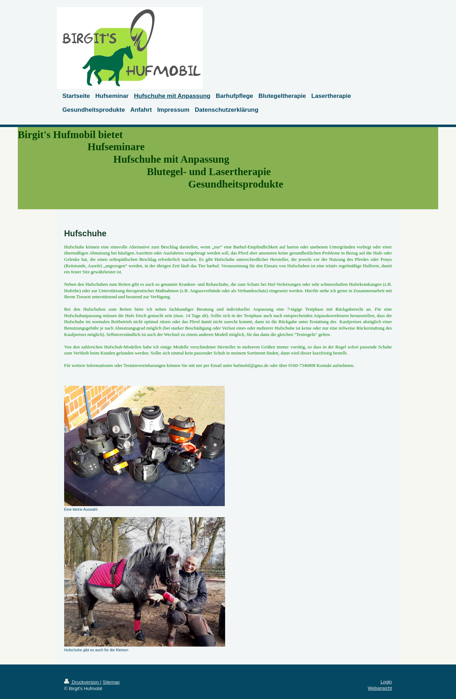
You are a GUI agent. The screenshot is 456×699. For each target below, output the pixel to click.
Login (386, 681)
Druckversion (82, 682)
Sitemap (111, 682)
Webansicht (380, 688)
